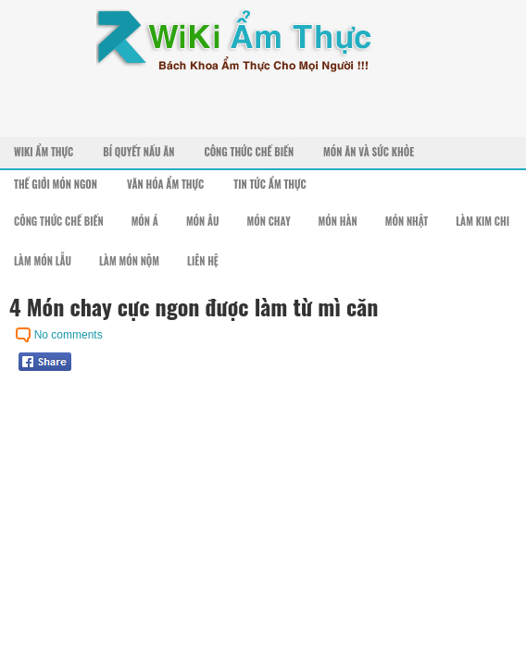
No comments (68, 334)
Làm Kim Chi (482, 221)
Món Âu (202, 221)
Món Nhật (407, 221)
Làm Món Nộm (129, 260)
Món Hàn (338, 221)
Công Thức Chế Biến (249, 151)
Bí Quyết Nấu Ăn (138, 151)
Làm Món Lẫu (42, 260)
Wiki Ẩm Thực (43, 151)
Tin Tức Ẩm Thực (269, 184)
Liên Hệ (203, 260)
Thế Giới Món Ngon (55, 184)
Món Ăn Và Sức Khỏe (368, 151)
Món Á (145, 221)
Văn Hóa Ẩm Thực (165, 184)
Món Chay (269, 221)
